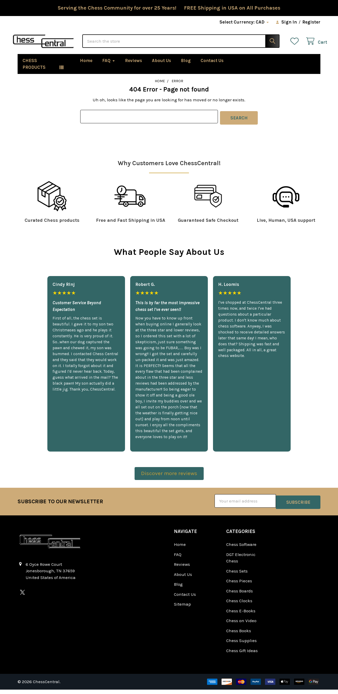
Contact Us (212, 67)
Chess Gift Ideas (242, 655)
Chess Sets (237, 575)
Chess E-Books (240, 615)
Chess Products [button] (34, 71)
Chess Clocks (239, 605)
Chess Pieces (239, 585)
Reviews (133, 67)
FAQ (108, 67)
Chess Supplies (241, 644)
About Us (161, 67)
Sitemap (182, 608)
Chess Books (238, 635)
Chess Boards (239, 595)
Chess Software (241, 548)
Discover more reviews (169, 479)
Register (311, 22)
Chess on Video (241, 625)
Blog (186, 67)
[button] (169, 480)
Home (86, 67)
